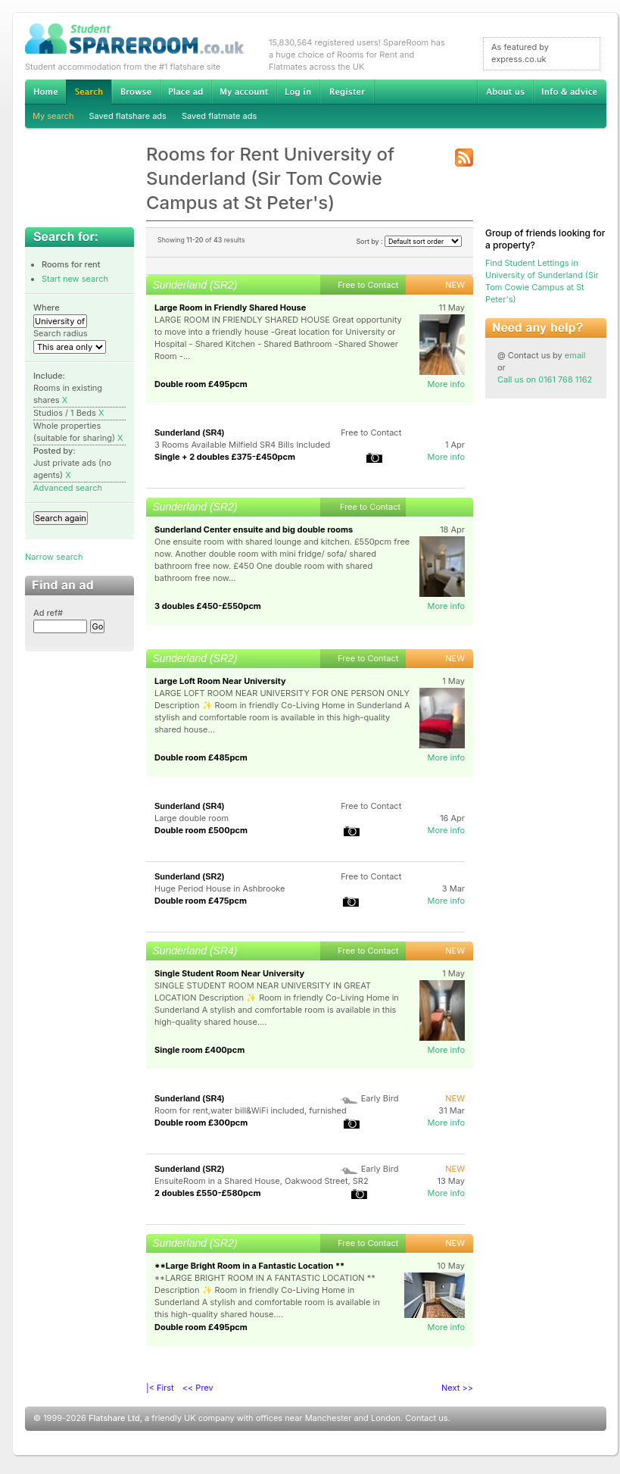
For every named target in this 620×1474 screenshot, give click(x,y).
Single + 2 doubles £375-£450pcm (224, 456)
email (575, 355)
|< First (160, 1387)
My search (53, 116)
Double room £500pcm (201, 830)
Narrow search (54, 556)
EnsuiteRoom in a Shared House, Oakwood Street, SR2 (261, 1181)
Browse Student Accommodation (135, 92)
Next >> (457, 1387)
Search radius (60, 333)
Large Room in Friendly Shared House (230, 307)
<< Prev (197, 1387)
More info (446, 384)
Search (88, 92)
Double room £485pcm (201, 757)
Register (347, 92)
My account (243, 92)
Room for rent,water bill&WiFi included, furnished (250, 1110)
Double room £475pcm (200, 900)
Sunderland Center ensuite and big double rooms (253, 529)
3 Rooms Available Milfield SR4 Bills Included (242, 444)
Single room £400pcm (199, 1050)
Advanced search (67, 487)
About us (505, 92)
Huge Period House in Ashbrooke (219, 888)
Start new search (75, 278)
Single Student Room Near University (229, 973)
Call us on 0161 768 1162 (544, 379)
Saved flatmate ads (219, 116)
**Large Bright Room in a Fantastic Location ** (249, 1265)
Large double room (191, 818)
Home (45, 92)
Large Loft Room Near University (220, 681)
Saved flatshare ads (128, 116)
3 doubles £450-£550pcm (207, 606)
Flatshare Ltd (114, 1418)
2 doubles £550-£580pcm (207, 1193)
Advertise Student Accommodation (185, 92)
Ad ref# (48, 612)
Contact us (426, 1418)
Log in (297, 92)
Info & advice (569, 92)
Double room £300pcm (201, 1122)
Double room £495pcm (201, 384)
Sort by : (409, 241)
